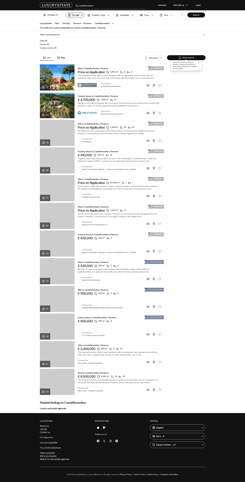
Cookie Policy (153, 474)
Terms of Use (139, 474)
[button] (75, 15)
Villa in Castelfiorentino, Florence (93, 69)
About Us (44, 426)
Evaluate (162, 5)
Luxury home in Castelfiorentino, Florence (97, 318)
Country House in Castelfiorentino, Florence (98, 96)
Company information (169, 474)
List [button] (46, 57)
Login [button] (198, 5)
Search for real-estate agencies (54, 459)
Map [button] (61, 57)
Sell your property (48, 456)
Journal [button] (43, 429)
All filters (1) (50, 15)
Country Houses (47, 48)
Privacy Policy (126, 474)
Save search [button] (186, 57)
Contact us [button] (45, 432)
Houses (43, 44)
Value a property (47, 453)
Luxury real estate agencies (53, 408)
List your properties (49, 442)
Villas (42, 41)
